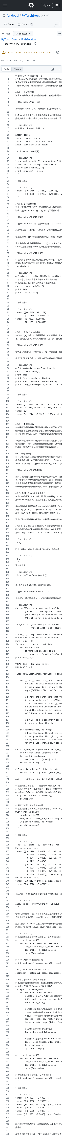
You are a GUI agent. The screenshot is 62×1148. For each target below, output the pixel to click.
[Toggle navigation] (5, 5)
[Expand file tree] (6, 33)
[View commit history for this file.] (58, 52)
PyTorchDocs (30, 15)
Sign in (47, 5)
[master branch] (23, 33)
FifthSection (28, 39)
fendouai (13, 15)
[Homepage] (31, 5)
